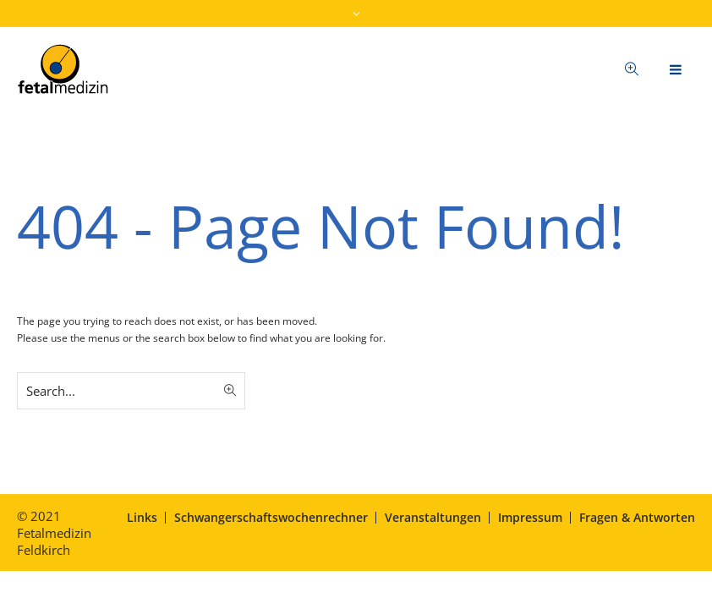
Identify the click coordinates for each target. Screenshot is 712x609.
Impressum (530, 517)
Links (142, 517)
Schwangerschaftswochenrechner (271, 517)
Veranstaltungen (433, 517)
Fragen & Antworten (637, 517)
